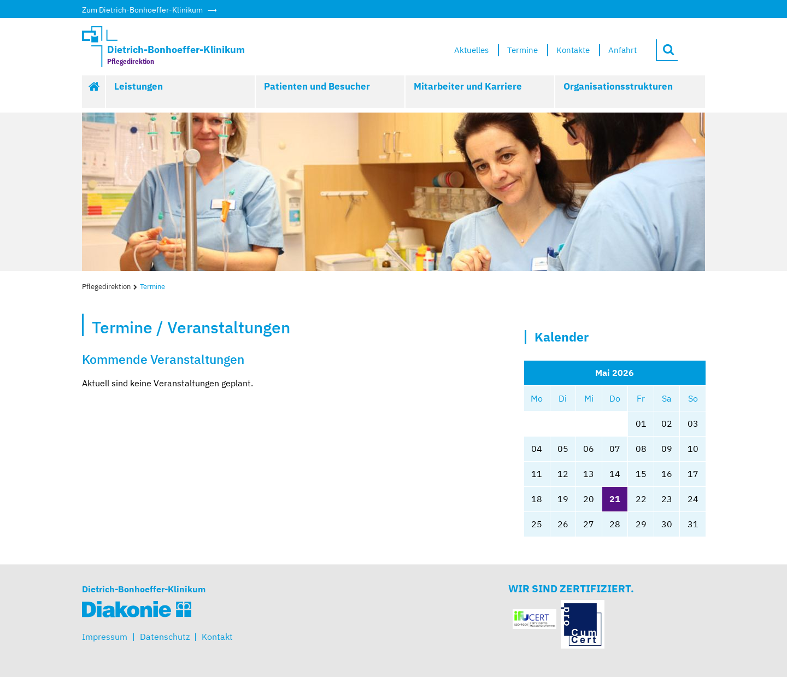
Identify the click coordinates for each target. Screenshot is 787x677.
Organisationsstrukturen (618, 86)
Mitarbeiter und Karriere (468, 86)
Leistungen (138, 86)
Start (94, 91)
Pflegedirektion (106, 286)
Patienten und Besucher (317, 86)
